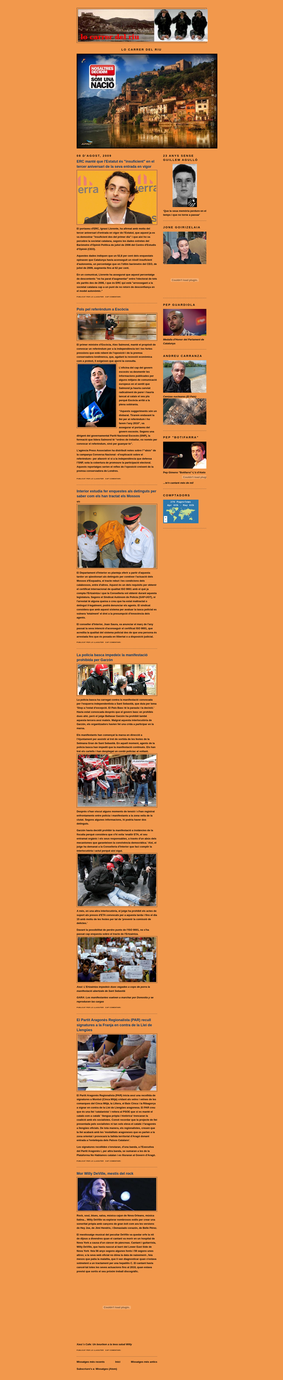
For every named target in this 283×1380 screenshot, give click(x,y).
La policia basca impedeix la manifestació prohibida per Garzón (112, 657)
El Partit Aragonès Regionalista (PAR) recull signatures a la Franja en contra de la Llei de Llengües (114, 1025)
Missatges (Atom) (106, 1368)
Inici (117, 1361)
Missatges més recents (91, 1361)
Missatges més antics (144, 1361)
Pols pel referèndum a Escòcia (103, 309)
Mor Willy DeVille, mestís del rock (105, 1173)
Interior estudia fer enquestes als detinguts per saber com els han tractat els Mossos (116, 493)
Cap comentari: (113, 297)
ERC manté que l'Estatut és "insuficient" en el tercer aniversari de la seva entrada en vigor (115, 163)
